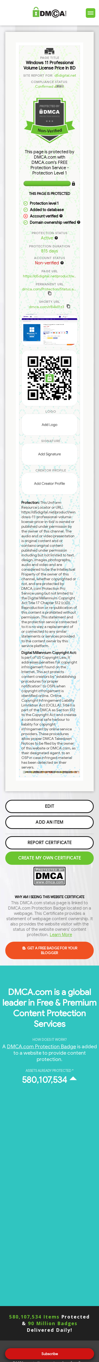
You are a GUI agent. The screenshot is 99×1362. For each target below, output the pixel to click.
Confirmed (49, 86)
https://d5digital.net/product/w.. (49, 276)
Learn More (61, 934)
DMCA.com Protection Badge (41, 1046)
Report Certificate (49, 842)
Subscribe (49, 1353)
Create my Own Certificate (49, 858)
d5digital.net (65, 75)
